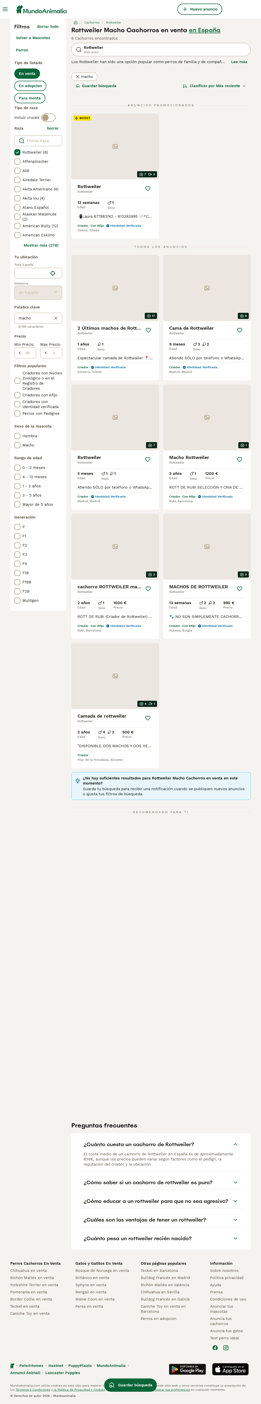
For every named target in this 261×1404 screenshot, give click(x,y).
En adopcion (30, 86)
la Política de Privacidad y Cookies (79, 1389)
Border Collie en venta (31, 1299)
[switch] (48, 117)
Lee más (239, 62)
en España (204, 30)
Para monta (30, 98)
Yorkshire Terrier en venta (34, 1285)
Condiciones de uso (228, 1299)
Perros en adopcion (158, 1318)
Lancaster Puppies (62, 1373)
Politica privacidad (226, 1277)
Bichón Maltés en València (165, 1285)
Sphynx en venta (90, 1285)
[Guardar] (148, 188)
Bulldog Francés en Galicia (165, 1299)
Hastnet (55, 1365)
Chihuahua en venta (28, 1270)
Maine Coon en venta (94, 1299)
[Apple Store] (230, 1369)
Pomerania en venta (28, 1292)
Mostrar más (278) (41, 245)
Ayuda (215, 1285)
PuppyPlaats (80, 1365)
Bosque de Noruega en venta (102, 1270)
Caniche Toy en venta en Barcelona (163, 1309)
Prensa (216, 1292)
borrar (53, 128)
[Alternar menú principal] (5, 9)
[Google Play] (187, 1369)
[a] (54, 353)
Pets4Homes (31, 1365)
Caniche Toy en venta (29, 1313)
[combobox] (31, 273)
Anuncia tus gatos (226, 1331)
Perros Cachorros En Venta (35, 1263)
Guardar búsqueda (96, 86)
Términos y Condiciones (33, 1389)
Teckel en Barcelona (159, 1270)
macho (84, 76)
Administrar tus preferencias (168, 1389)
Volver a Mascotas (33, 38)
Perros (22, 50)
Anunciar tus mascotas (221, 1309)
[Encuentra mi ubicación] (53, 273)
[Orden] (214, 86)
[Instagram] (226, 1348)
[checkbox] (17, 152)
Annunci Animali (25, 1373)
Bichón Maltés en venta (32, 1277)
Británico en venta (92, 1277)
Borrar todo (48, 26)
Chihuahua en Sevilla (160, 1292)
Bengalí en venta (90, 1292)
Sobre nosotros (224, 1270)
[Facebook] (215, 1348)
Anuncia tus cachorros (221, 1321)
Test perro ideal (224, 1338)
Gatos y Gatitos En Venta (99, 1263)
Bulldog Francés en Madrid (165, 1277)
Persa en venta (89, 1306)
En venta (27, 73)
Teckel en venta (24, 1306)
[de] (28, 353)
